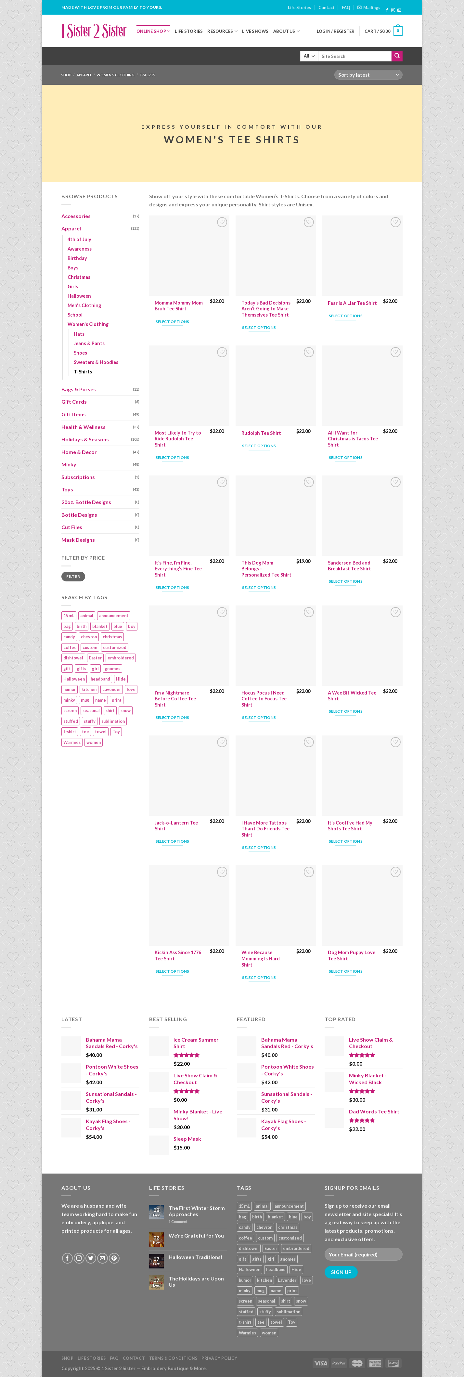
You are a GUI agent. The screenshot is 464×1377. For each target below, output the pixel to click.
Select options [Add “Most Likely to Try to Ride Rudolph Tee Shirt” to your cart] (172, 457)
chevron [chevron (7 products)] (89, 636)
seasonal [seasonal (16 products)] (91, 710)
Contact (326, 7)
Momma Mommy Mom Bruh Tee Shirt (179, 306)
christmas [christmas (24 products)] (112, 636)
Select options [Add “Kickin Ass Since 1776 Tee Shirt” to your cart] (172, 971)
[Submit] (397, 56)
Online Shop (153, 31)
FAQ (346, 7)
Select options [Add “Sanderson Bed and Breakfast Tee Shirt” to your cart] (346, 581)
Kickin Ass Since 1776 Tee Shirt (178, 955)
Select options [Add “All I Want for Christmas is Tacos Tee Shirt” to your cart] (346, 457)
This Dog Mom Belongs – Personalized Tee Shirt (266, 569)
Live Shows (255, 31)
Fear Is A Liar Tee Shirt (352, 303)
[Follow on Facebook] (387, 10)
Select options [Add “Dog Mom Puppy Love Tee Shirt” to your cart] (346, 971)
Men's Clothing (84, 305)
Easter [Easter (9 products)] (95, 657)
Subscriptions (78, 477)
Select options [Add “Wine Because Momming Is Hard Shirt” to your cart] (259, 977)
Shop (66, 75)
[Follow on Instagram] (393, 10)
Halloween (79, 296)
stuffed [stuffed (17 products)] (70, 721)
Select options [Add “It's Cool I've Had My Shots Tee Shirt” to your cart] (346, 841)
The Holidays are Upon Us (196, 1281)
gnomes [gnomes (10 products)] (112, 668)
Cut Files (71, 527)
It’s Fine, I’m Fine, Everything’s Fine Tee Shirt (178, 569)
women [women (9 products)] (93, 742)
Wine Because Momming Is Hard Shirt (260, 958)
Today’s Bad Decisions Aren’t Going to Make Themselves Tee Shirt (265, 309)
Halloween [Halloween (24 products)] (74, 679)
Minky (68, 464)
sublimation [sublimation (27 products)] (113, 721)
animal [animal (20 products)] (86, 615)
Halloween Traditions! (196, 1257)
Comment (178, 1221)
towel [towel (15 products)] (101, 731)
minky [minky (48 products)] (69, 700)
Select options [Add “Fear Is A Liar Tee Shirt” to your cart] (346, 316)
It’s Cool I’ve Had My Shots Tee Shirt (350, 826)
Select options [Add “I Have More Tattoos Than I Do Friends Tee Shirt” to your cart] (259, 847)
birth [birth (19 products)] (81, 626)
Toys (67, 489)
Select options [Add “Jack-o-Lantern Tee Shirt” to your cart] (172, 841)
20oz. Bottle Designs (86, 502)
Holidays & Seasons (85, 439)
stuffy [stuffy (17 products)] (90, 721)
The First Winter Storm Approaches (197, 1211)
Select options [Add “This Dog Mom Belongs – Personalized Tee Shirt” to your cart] (259, 587)
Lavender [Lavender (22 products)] (111, 689)
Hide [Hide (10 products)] (121, 679)
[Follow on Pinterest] (114, 1258)
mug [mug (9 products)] (85, 700)
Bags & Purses (78, 389)
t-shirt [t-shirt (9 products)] (69, 731)
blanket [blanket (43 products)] (100, 626)
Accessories (76, 216)
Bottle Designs (79, 515)
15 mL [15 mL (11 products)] (68, 615)
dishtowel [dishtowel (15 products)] (73, 657)
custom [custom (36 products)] (90, 647)
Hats (79, 334)
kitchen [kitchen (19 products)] (89, 689)
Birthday (77, 258)
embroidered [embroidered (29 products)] (121, 657)
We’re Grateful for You (196, 1235)
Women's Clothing (116, 75)
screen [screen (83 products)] (70, 710)
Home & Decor (79, 452)
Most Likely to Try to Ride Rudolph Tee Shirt (178, 439)
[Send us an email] (399, 10)
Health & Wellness (83, 427)
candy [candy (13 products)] (69, 636)
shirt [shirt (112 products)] (110, 710)
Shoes (80, 353)
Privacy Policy (219, 1358)
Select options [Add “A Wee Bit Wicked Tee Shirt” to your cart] (346, 711)
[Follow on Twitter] (90, 1258)
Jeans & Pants (89, 343)
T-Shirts (83, 371)
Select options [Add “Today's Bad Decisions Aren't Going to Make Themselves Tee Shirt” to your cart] (259, 327)
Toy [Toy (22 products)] (116, 731)
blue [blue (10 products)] (117, 626)
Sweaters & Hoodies (96, 362)
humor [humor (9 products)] (69, 689)
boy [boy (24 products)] (131, 626)
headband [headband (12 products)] (100, 679)
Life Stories (299, 7)
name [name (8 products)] (100, 700)
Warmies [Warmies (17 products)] (72, 742)
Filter (73, 576)
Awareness (80, 249)
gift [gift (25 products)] (67, 668)
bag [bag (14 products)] (67, 626)
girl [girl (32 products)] (95, 668)
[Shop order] (368, 75)
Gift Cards (74, 401)
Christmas (79, 277)
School (75, 315)
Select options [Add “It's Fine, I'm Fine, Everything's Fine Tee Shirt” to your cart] (172, 587)
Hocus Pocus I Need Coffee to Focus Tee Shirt (264, 699)
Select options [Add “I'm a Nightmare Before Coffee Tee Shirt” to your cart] (172, 717)
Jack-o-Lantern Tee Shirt (176, 826)
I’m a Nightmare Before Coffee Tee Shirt (175, 699)
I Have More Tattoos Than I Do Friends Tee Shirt (265, 829)
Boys (73, 267)
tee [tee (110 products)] (85, 731)
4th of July (79, 239)
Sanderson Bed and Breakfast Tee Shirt (349, 566)
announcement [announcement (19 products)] (113, 615)
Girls (73, 286)
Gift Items (73, 414)
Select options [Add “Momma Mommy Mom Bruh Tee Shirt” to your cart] (172, 321)
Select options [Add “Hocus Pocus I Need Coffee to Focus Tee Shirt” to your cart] (259, 717)
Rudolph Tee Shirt (261, 433)
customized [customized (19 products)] (114, 647)
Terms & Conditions (173, 1358)
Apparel (84, 75)
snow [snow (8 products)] (126, 710)
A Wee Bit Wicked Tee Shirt (352, 696)
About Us (286, 31)
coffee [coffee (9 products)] (70, 647)
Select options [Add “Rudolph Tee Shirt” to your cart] (259, 446)
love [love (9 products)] (131, 689)
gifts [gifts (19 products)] (81, 668)
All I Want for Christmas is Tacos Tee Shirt (353, 439)
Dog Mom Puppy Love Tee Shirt (351, 955)
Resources (222, 31)
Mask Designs (78, 540)
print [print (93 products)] (117, 700)
